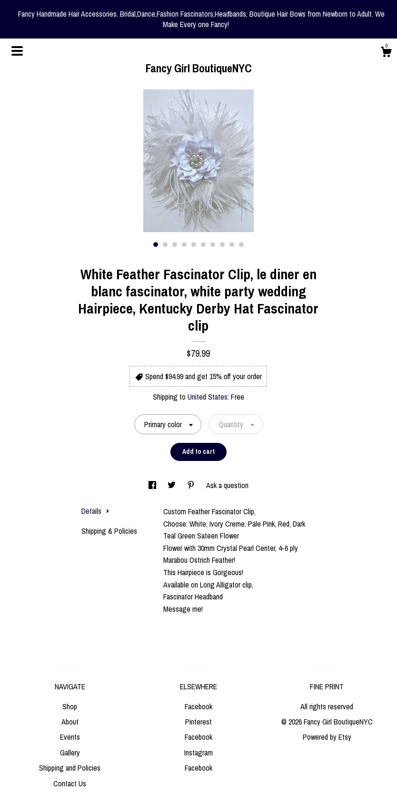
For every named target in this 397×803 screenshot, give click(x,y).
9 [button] (231, 244)
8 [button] (222, 244)
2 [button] (165, 244)
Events (70, 737)
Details (95, 511)
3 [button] (174, 244)
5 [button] (193, 244)
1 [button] (155, 244)
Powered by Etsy (327, 737)
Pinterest (198, 721)
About (70, 721)
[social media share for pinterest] (192, 485)
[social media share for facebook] (153, 485)
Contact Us (69, 783)
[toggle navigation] (17, 51)
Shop (69, 706)
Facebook (198, 706)
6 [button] (203, 244)
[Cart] (386, 53)
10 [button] (241, 244)
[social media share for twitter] (173, 485)
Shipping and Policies (69, 768)
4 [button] (184, 244)
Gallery (70, 752)
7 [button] (212, 244)
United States (208, 397)
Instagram (198, 752)
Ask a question (227, 485)
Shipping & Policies (109, 531)
